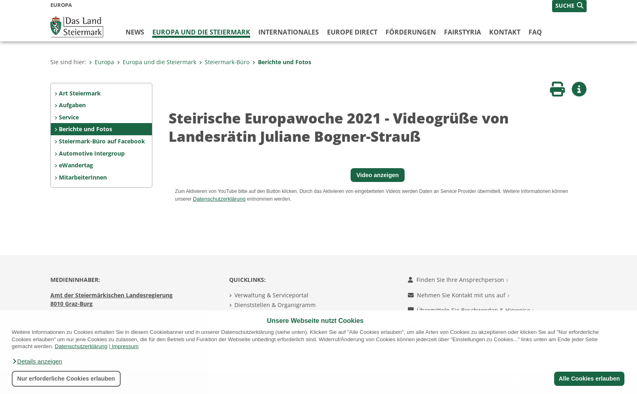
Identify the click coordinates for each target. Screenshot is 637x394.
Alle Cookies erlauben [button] (589, 378)
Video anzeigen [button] (377, 175)
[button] (37, 361)
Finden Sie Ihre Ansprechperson (458, 280)
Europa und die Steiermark (201, 32)
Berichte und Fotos (281, 62)
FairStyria (462, 32)
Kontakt (504, 32)
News (135, 32)
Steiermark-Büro (224, 62)
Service (69, 117)
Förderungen (411, 32)
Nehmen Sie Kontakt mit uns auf (458, 295)
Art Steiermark (80, 93)
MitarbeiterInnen (83, 177)
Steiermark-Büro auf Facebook (102, 141)
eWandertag (76, 165)
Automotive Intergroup (92, 153)
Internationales (288, 32)
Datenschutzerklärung (81, 346)
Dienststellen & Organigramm (275, 305)
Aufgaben (72, 105)
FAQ (535, 32)
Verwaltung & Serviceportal (271, 295)
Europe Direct (352, 32)
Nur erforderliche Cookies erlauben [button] (66, 378)
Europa (101, 62)
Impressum (125, 346)
